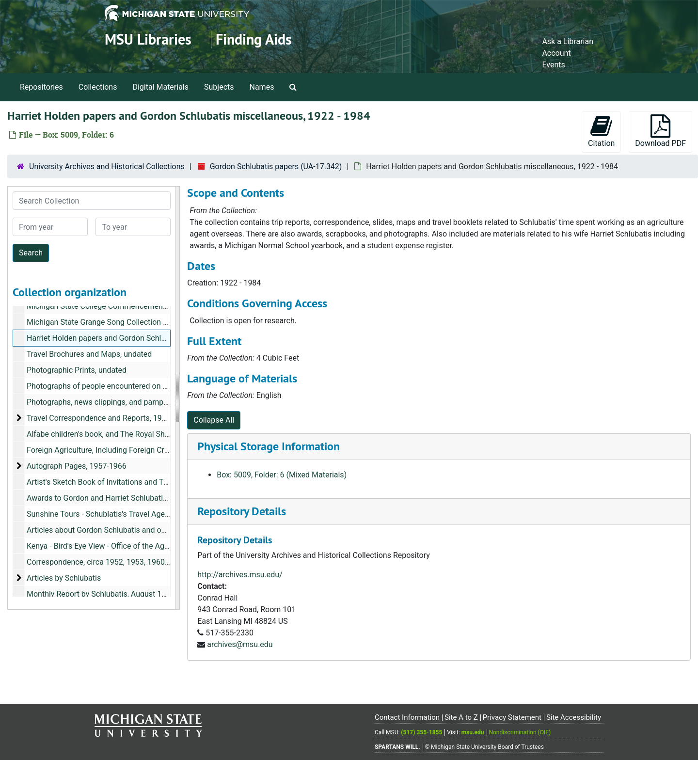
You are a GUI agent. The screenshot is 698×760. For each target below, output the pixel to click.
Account (556, 53)
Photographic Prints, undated (77, 370)
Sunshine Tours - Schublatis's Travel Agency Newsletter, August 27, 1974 (151, 514)
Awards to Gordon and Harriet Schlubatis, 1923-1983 (117, 498)
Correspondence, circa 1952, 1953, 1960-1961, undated (121, 562)
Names (262, 87)
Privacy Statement (512, 717)
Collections (98, 87)
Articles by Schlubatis (64, 578)
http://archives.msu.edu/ (240, 574)
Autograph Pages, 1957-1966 (77, 466)
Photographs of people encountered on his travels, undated (128, 386)
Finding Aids (254, 39)
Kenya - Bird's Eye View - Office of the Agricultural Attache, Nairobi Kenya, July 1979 (169, 546)
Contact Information (407, 717)
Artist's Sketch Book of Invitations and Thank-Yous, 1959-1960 (133, 482)
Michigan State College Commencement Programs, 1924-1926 (134, 306)
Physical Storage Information (268, 446)
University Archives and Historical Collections (107, 166)
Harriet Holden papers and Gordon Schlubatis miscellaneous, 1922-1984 (151, 338)
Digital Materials (160, 87)
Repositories (41, 87)
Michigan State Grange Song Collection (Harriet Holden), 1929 (133, 322)
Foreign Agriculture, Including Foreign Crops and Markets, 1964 (135, 450)
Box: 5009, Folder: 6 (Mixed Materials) (282, 474)
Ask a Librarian (567, 41)
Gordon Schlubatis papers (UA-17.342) (276, 166)
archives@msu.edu (239, 644)
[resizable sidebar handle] (177, 398)
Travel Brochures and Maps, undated (89, 354)
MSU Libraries (148, 39)
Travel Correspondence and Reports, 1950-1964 (108, 418)
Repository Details (241, 511)
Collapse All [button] (213, 420)
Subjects (219, 87)
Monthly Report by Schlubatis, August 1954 (100, 594)
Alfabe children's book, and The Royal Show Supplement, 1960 (133, 434)
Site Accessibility (573, 717)
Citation (601, 131)
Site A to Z (461, 717)
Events (553, 64)
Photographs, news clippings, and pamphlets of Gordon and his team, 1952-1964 (165, 402)
